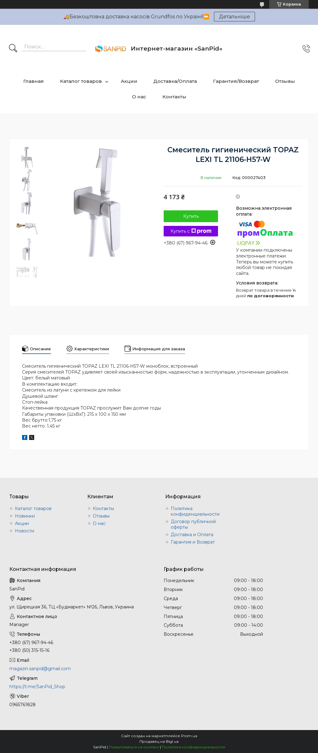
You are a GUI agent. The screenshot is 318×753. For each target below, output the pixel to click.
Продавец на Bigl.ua (159, 741)
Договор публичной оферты (193, 524)
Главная (33, 81)
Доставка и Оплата (192, 534)
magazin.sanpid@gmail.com (40, 668)
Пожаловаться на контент (134, 747)
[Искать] (13, 49)
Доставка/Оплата (175, 81)
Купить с (190, 231)
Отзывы (285, 81)
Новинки (25, 516)
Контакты (174, 97)
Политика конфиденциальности (195, 511)
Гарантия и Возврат (193, 542)
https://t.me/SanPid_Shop (37, 686)
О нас (139, 97)
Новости (24, 531)
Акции (129, 81)
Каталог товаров (81, 81)
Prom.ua (189, 735)
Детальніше (234, 17)
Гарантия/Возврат (236, 81)
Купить (191, 216)
